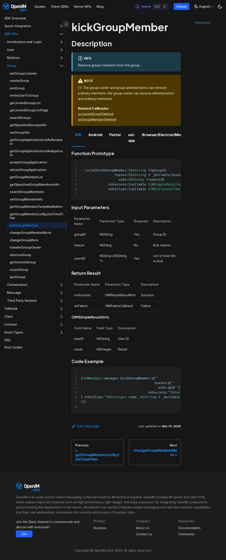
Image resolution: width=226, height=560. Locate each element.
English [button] (202, 6)
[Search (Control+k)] (151, 6)
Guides (39, 6)
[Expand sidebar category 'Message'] (61, 292)
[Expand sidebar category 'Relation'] (61, 57)
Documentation (189, 528)
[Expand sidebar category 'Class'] (61, 316)
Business (100, 528)
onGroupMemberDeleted (97, 119)
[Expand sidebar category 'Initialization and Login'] (61, 41)
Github (181, 6)
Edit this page (85, 426)
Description (203, 22)
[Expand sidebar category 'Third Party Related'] (61, 300)
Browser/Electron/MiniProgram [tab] (169, 135)
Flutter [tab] (115, 135)
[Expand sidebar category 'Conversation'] (61, 284)
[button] (34, 332)
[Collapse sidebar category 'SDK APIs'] (61, 33)
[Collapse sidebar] (66, 24)
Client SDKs (60, 6)
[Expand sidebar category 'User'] (61, 49)
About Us (142, 528)
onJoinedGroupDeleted (95, 114)
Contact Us (144, 534)
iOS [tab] (78, 135)
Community (186, 534)
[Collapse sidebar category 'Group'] (61, 65)
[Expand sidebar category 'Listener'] (61, 324)
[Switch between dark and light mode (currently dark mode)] (219, 6)
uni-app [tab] (131, 138)
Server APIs (82, 6)
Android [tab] (95, 135)
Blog (100, 6)
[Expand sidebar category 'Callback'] (61, 308)
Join (24, 534)
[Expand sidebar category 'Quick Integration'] (61, 26)
